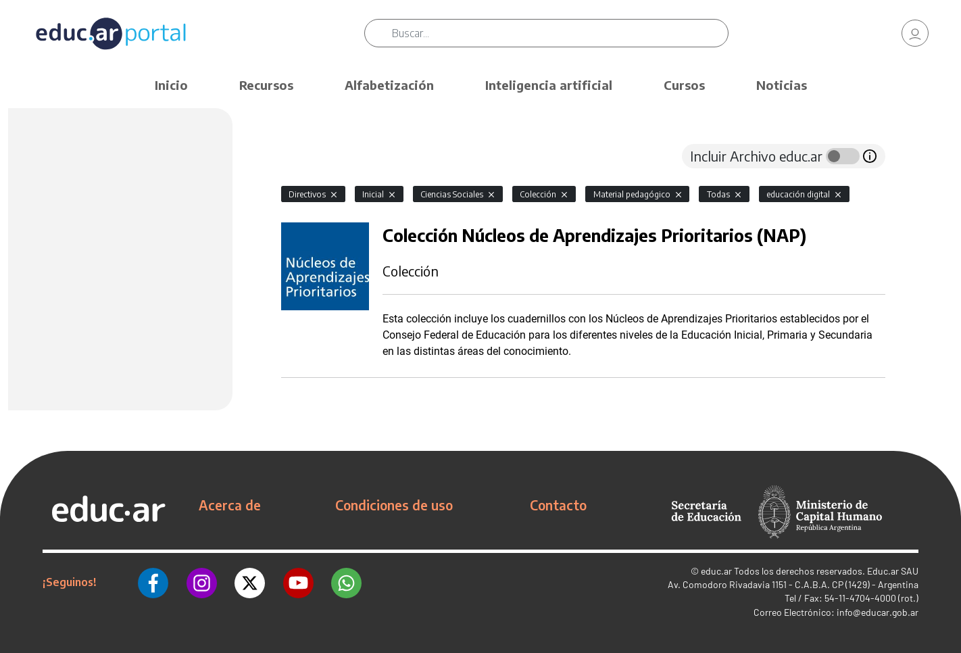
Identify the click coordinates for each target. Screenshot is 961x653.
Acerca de (230, 505)
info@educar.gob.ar (877, 612)
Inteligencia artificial (548, 85)
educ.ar (716, 571)
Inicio (171, 85)
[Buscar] (561, 33)
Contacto (558, 505)
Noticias (781, 85)
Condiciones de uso (394, 505)
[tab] (308, 156)
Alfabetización (389, 85)
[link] (915, 33)
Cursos (684, 85)
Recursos (266, 85)
